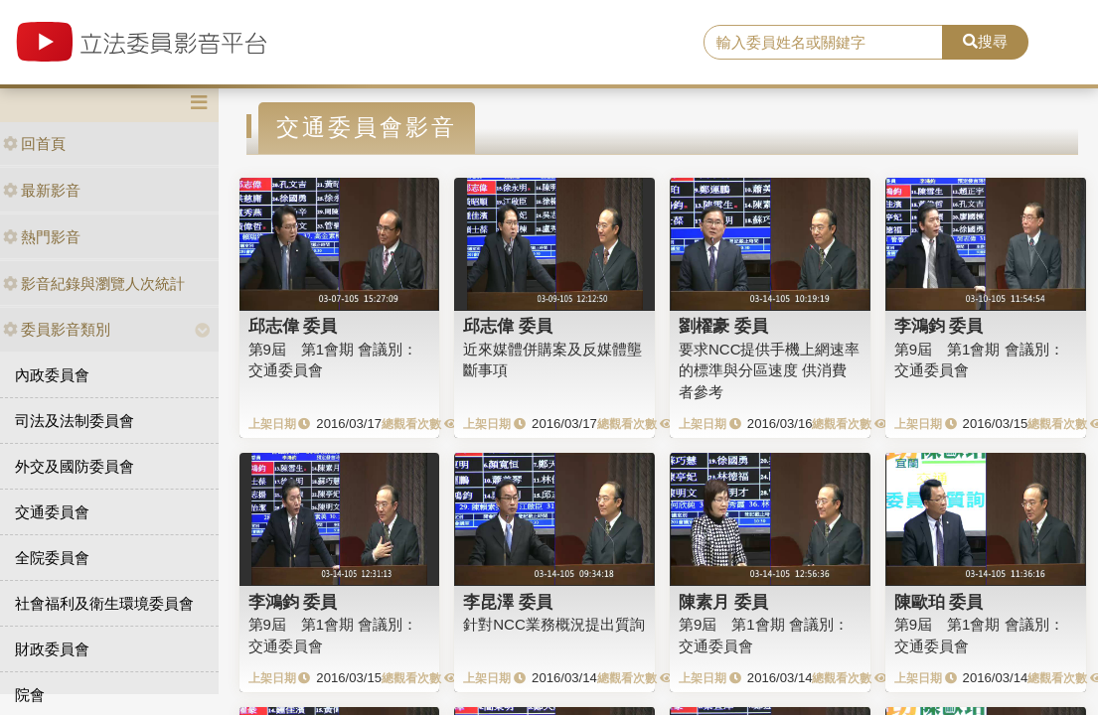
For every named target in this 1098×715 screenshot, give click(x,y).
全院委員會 (52, 557)
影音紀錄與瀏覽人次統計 (94, 283)
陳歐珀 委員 (939, 602)
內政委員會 (52, 374)
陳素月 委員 (723, 602)
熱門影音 (41, 236)
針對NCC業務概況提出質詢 (554, 624)
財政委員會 (52, 649)
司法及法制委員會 (74, 420)
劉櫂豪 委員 (723, 326)
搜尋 (985, 41)
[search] (823, 43)
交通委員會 (52, 511)
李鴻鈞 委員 (939, 326)
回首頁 (34, 143)
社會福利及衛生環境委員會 (104, 603)
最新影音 (41, 190)
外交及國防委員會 (74, 466)
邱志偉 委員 (293, 326)
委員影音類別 (56, 329)
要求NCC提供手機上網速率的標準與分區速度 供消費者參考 (770, 370)
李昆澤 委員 (507, 602)
